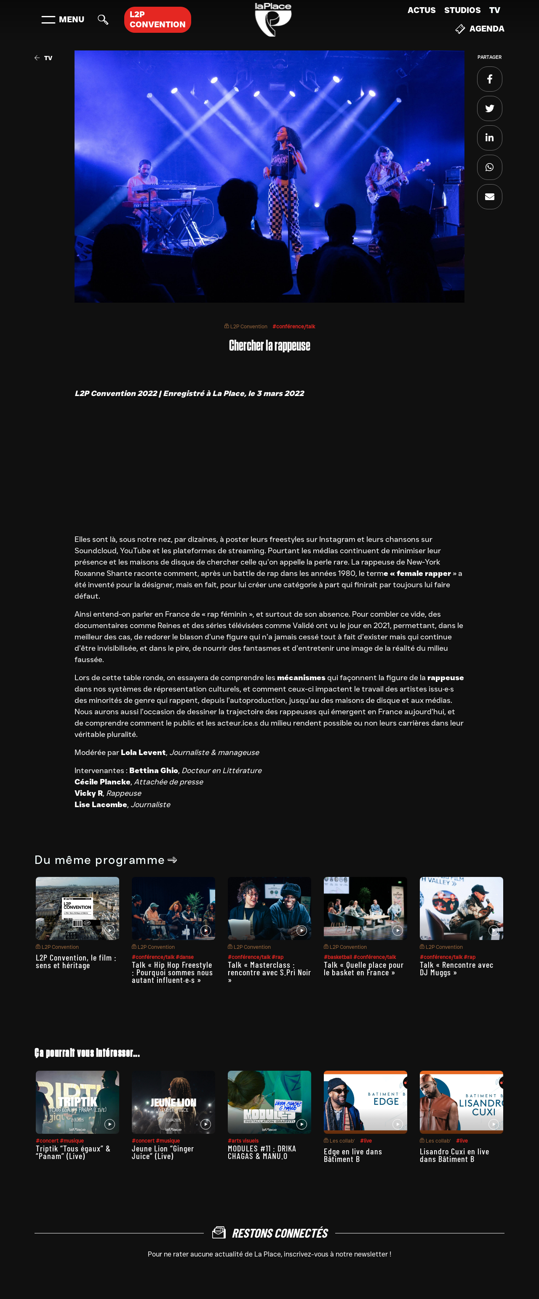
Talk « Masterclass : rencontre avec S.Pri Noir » (269, 972)
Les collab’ (339, 1141)
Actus (422, 10)
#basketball (338, 957)
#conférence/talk (293, 326)
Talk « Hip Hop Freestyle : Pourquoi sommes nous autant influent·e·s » (172, 972)
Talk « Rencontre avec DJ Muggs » (457, 968)
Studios (462, 10)
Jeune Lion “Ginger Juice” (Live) (163, 1152)
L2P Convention (245, 326)
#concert (48, 1141)
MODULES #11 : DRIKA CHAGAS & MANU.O (262, 1152)
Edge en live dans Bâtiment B (353, 1155)
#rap (277, 957)
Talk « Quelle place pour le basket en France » (364, 968)
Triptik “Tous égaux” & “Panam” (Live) (73, 1152)
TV (494, 10)
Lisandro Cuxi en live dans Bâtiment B (454, 1155)
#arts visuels (243, 1141)
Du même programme (106, 860)
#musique (72, 1141)
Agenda (479, 29)
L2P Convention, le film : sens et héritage (76, 961)
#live (366, 1141)
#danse (185, 957)
